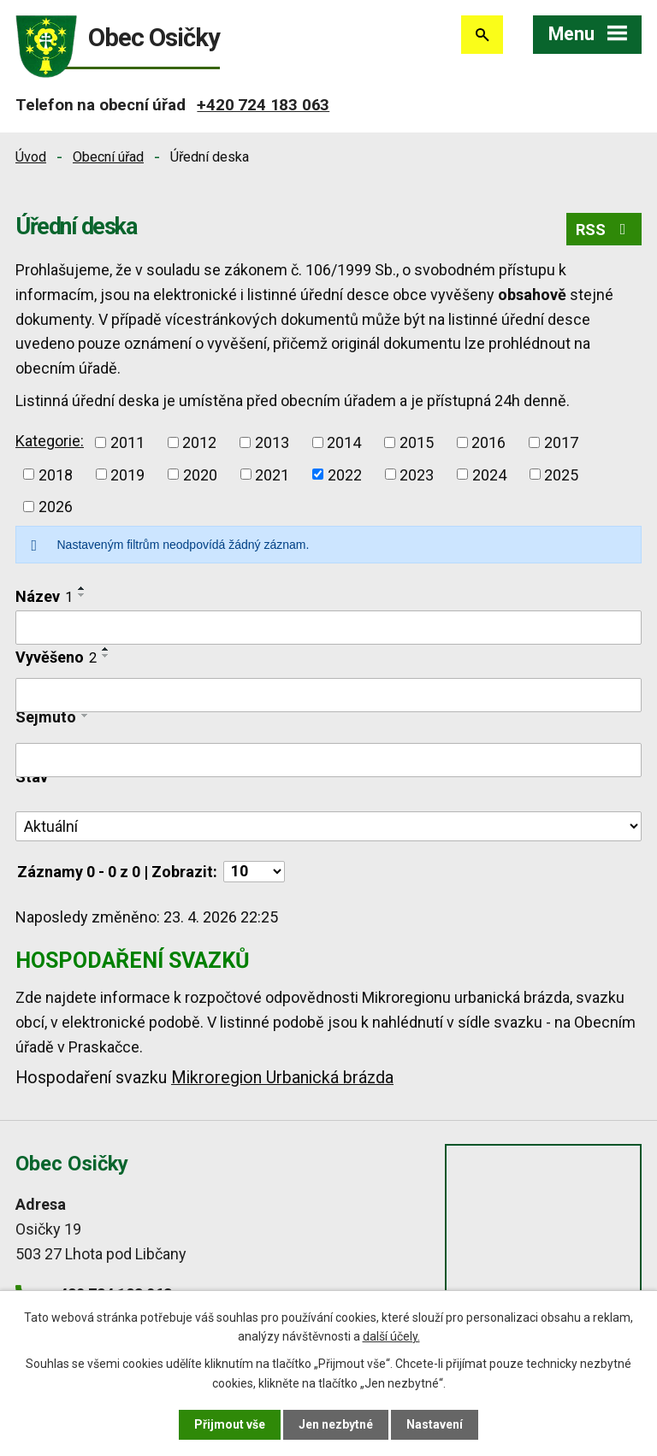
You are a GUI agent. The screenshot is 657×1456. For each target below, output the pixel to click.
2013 (272, 442)
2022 (345, 474)
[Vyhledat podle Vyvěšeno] (328, 695)
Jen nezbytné (336, 1424)
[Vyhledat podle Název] (328, 627)
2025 (561, 474)
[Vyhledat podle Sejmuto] (328, 760)
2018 (55, 474)
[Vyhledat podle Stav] (328, 826)
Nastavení (434, 1424)
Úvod (30, 157)
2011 (127, 442)
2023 (417, 474)
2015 (417, 442)
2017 (561, 442)
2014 (344, 442)
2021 (272, 474)
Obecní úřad (108, 157)
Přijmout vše (229, 1424)
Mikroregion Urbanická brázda (282, 1078)
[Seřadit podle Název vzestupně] (82, 588)
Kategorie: (49, 441)
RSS (604, 230)
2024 (489, 474)
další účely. (391, 1336)
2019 (127, 474)
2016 (488, 442)
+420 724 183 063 (263, 105)
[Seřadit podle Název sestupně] (82, 595)
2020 (200, 474)
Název (44, 596)
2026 (55, 507)
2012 (199, 442)
